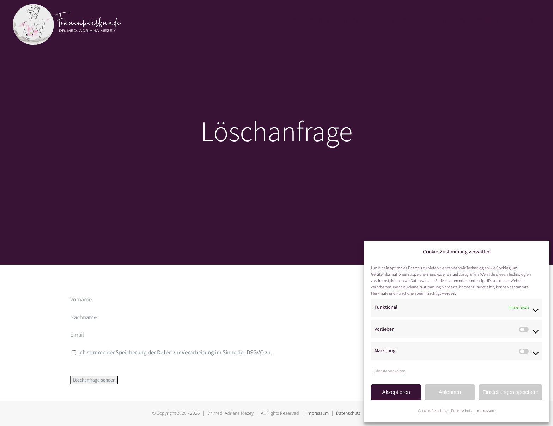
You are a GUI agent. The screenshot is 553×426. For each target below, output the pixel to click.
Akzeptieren (396, 392)
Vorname (81, 299)
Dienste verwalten (390, 371)
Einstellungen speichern (510, 392)
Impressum (486, 411)
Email (77, 335)
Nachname (83, 317)
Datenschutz (461, 411)
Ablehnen (450, 392)
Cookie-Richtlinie (433, 411)
